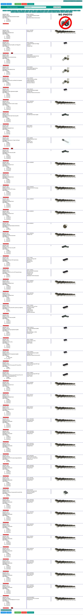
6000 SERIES (5, 10)
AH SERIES (23, 10)
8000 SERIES (9, 10)
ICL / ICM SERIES (62, 10)
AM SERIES (27, 10)
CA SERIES (39, 10)
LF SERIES (71, 10)
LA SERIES (67, 10)
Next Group (3, 612)
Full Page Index (17, 612)
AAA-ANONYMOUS (14, 10)
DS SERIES (43, 10)
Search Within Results (57, 7)
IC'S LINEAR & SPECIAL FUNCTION (54, 10)
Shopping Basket (30, 612)
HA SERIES (46, 10)
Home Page (24, 612)
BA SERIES (35, 10)
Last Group (9, 612)
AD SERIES (19, 10)
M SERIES (78, 10)
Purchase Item (5, 23)
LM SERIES (75, 10)
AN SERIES (31, 10)
